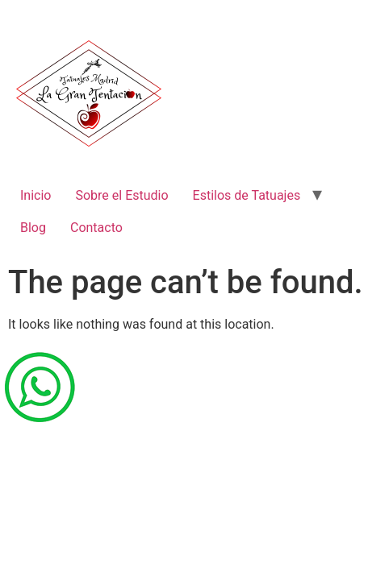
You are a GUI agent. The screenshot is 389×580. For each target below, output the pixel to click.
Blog (33, 227)
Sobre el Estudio (121, 195)
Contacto (96, 227)
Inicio (35, 195)
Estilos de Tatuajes (247, 195)
